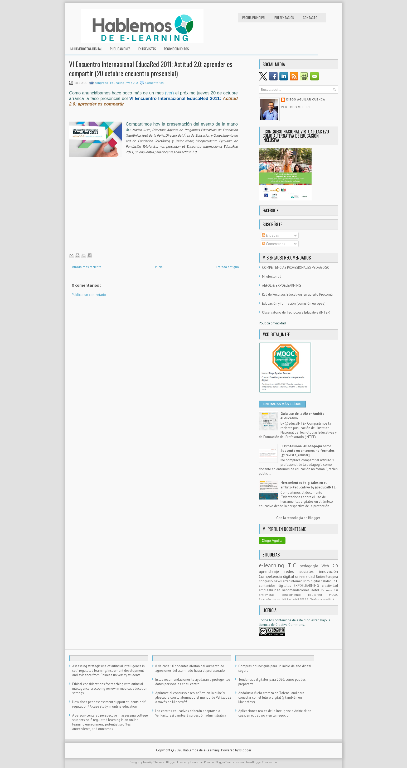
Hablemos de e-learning (201, 750)
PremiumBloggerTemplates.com (224, 762)
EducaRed (117, 83)
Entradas (270, 235)
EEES (303, 599)
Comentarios (154, 83)
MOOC (333, 595)
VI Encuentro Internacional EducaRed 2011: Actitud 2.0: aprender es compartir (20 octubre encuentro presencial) (150, 68)
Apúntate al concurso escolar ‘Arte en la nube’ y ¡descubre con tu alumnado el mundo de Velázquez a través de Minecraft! (193, 697)
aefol (316, 590)
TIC (294, 565)
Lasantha (196, 762)
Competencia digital (277, 576)
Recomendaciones (297, 590)
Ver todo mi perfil (297, 107)
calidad (327, 581)
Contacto (310, 17)
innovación (328, 571)
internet (296, 581)
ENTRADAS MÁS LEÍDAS (282, 404)
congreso (102, 83)
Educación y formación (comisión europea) (294, 303)
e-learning (273, 565)
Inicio (159, 267)
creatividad (330, 585)
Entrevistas (147, 48)
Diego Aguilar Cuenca (305, 99)
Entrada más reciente (86, 267)
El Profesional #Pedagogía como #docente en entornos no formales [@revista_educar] (307, 450)
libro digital (312, 581)
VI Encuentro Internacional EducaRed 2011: (175, 98)
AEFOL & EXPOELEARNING (281, 285)
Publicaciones (120, 48)
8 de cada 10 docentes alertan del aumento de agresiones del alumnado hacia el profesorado (190, 668)
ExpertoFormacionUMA (273, 599)
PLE (335, 581)
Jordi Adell (293, 599)
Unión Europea (327, 576)
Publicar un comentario (89, 294)
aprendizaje (271, 571)
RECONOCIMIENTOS (176, 48)
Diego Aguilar (272, 541)
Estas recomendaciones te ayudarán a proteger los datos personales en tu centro (192, 681)
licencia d (266, 624)
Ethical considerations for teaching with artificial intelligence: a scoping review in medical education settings (109, 688)
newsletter (282, 581)
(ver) (169, 92)
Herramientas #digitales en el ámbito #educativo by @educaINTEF (308, 485)
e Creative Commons (288, 624)
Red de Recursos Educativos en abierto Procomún (298, 294)
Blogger (314, 518)
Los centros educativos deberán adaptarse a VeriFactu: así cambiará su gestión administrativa (190, 713)
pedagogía (311, 565)
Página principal (254, 17)
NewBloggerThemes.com (262, 762)
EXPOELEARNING (308, 585)
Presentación (284, 17)
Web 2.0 (132, 83)
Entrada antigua (227, 267)
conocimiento (295, 595)
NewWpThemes (153, 762)
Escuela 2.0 (329, 590)
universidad (305, 576)
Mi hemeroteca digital (86, 48)
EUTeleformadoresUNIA (320, 599)
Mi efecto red (271, 276)
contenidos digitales (276, 585)
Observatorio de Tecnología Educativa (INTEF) (296, 312)
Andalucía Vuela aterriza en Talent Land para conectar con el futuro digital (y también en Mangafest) (271, 697)
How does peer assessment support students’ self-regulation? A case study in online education (109, 704)
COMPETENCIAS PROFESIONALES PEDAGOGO (296, 267)
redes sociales (301, 571)
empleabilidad (270, 590)
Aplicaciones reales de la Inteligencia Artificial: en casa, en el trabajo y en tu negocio (274, 713)
